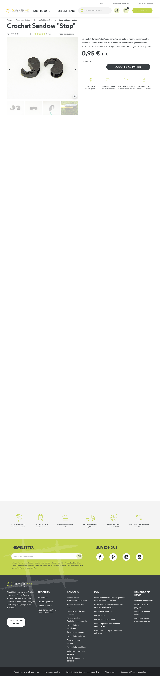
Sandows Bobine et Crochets (45, 20)
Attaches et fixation (23, 20)
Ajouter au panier (128, 67)
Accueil (9, 20)
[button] (126, 10)
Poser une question (66, 34)
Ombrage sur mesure (75, 632)
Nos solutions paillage (76, 647)
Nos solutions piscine (76, 636)
